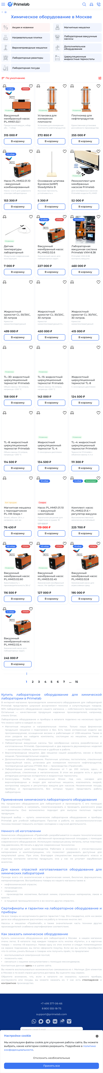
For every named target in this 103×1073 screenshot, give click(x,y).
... (70, 682)
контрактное (8, 983)
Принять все (51, 1065)
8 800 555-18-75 (51, 1008)
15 (76, 682)
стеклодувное (90, 979)
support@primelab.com (51, 1014)
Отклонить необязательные (51, 1057)
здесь (28, 965)
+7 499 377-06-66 (51, 1003)
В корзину (18, 141)
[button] (84, 4)
